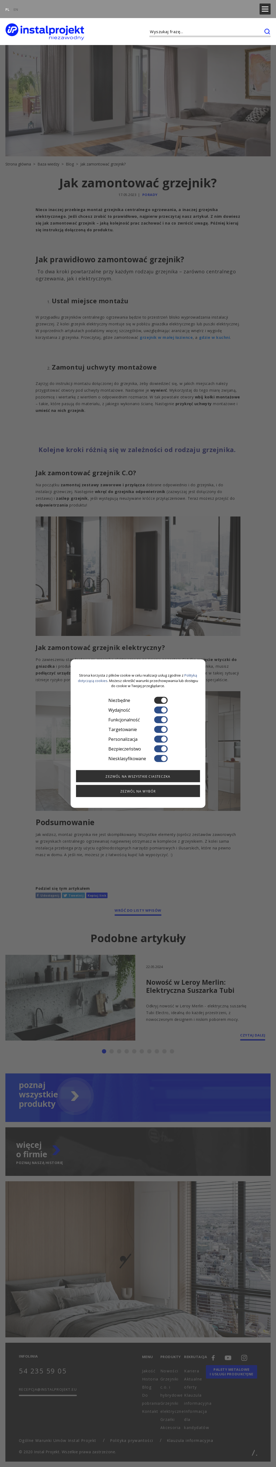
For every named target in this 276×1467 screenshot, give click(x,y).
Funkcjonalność (138, 719)
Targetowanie (138, 729)
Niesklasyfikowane (138, 758)
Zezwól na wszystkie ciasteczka (137, 776)
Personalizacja (138, 738)
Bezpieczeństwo (138, 748)
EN (15, 7)
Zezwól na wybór (138, 791)
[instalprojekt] (44, 27)
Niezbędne (138, 700)
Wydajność (138, 709)
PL (7, 7)
